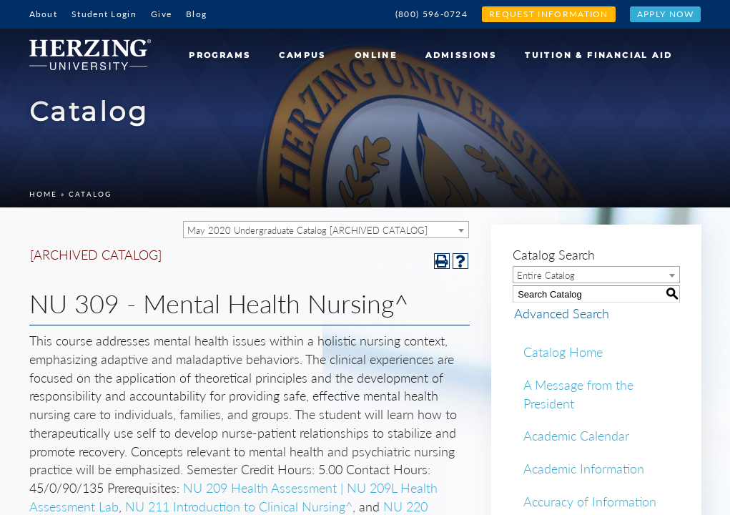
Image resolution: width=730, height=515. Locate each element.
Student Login (104, 14)
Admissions (460, 55)
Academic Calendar (576, 435)
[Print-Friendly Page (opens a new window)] (442, 261)
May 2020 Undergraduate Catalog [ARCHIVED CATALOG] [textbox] (307, 230)
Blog (196, 14)
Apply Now (665, 14)
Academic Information (583, 468)
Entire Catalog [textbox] (546, 275)
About (43, 14)
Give (161, 14)
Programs (219, 55)
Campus (302, 55)
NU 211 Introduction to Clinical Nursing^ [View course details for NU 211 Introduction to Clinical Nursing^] (238, 506)
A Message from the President (578, 394)
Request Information (548, 14)
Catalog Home (563, 352)
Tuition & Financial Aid (598, 55)
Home (43, 194)
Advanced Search (560, 313)
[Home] (95, 49)
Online (376, 55)
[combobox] (326, 229)
